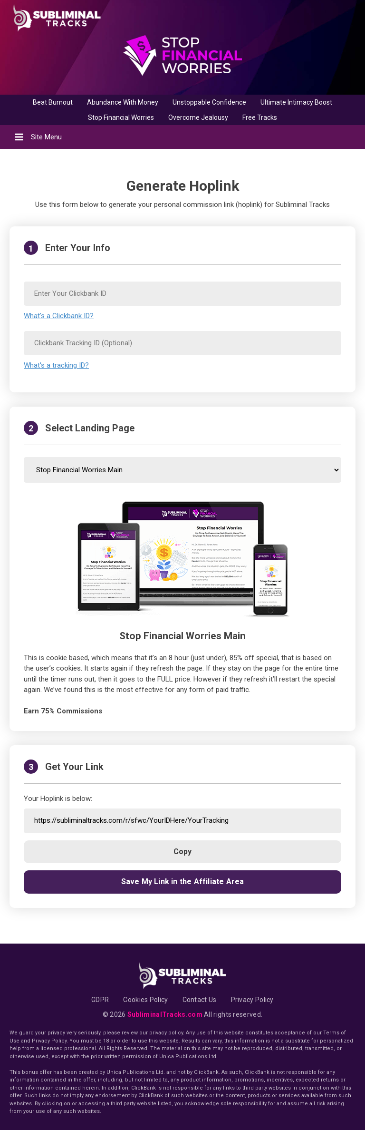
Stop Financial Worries (121, 117)
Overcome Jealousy (198, 117)
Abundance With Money (122, 102)
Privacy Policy (252, 999)
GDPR (100, 999)
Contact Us (199, 999)
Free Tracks (259, 117)
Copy (182, 851)
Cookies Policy (145, 999)
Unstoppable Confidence (209, 102)
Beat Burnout (53, 102)
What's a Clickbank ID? (59, 316)
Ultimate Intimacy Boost (296, 102)
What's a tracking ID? (56, 365)
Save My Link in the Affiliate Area (182, 881)
